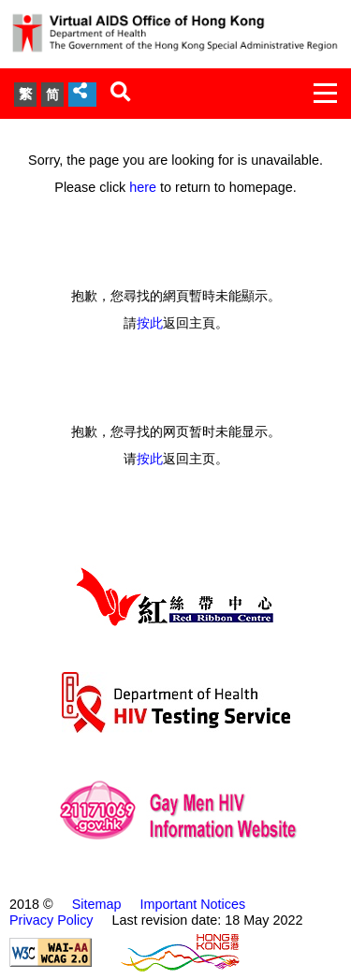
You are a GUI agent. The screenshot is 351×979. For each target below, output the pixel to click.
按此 (150, 322)
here (142, 187)
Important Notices (192, 904)
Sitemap (97, 904)
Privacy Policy (51, 920)
